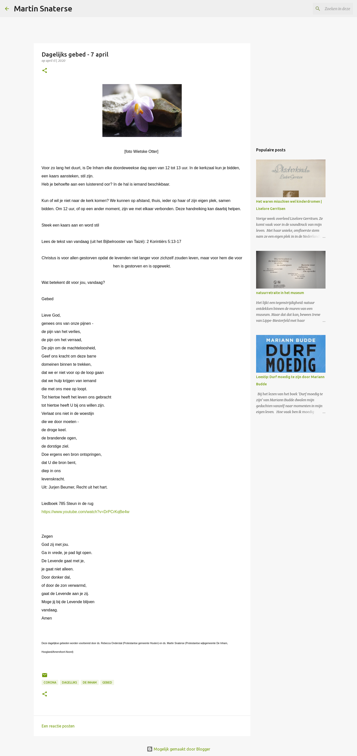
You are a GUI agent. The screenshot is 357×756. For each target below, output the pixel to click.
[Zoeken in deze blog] (327, 9)
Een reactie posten (58, 726)
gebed (107, 682)
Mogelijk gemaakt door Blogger (178, 749)
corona (50, 682)
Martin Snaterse (43, 8)
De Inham (90, 682)
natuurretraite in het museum (280, 293)
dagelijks (69, 682)
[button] (45, 70)
